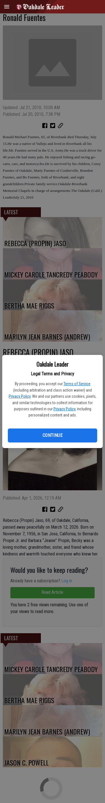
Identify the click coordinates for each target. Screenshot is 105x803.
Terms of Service (77, 384)
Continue (52, 435)
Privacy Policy (20, 396)
